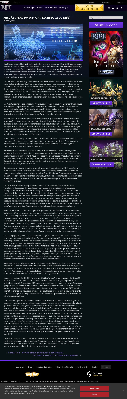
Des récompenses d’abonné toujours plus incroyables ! (55, 355)
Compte (92, 2)
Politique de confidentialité (64, 367)
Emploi (30, 367)
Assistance (106, 2)
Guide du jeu (29, 8)
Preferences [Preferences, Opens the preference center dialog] (94, 389)
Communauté (51, 8)
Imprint (94, 367)
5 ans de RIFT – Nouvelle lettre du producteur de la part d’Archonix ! (36, 353)
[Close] (123, 391)
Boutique (63, 8)
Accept (94, 395)
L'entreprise (20, 367)
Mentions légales (82, 367)
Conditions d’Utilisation (44, 367)
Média (40, 8)
